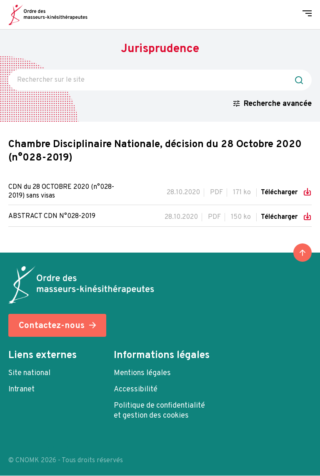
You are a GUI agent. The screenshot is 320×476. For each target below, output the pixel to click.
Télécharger (280, 192)
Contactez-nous (52, 326)
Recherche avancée (278, 104)
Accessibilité (136, 390)
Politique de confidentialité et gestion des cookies (159, 411)
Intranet (21, 390)
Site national (29, 373)
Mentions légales (142, 373)
